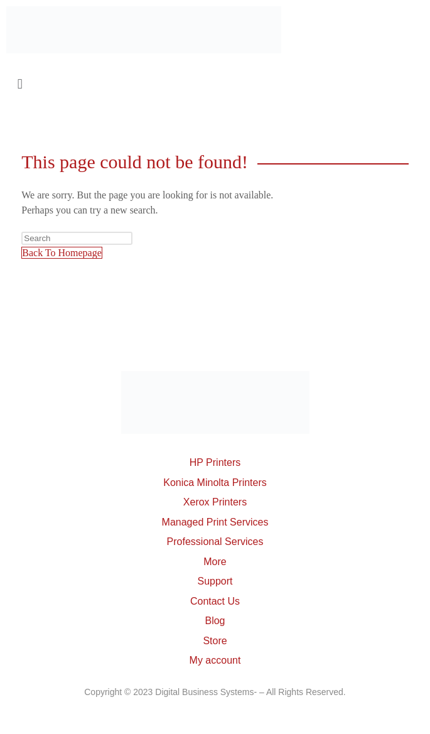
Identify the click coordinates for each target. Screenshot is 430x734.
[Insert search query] (76, 238)
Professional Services (215, 541)
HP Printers (215, 462)
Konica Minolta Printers (215, 482)
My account (215, 660)
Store (215, 640)
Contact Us (215, 601)
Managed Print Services (215, 522)
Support (214, 581)
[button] (215, 83)
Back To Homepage (62, 252)
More (214, 561)
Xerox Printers (215, 502)
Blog (215, 620)
